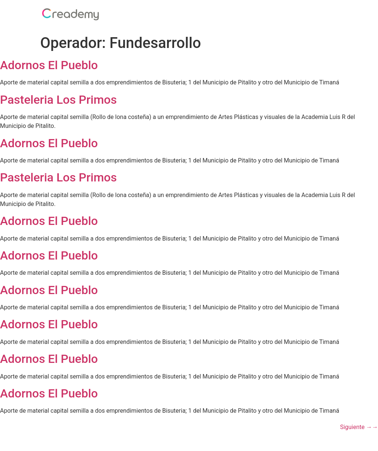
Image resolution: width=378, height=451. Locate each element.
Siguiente (359, 427)
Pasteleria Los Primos (58, 100)
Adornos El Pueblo (49, 65)
